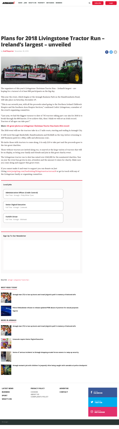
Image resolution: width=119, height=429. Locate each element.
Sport (4, 395)
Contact (64, 392)
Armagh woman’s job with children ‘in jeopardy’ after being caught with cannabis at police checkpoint (50, 365)
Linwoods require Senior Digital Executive (28, 339)
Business (6, 392)
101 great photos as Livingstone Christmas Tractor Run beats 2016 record (38, 126)
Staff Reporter (8, 51)
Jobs (25, 3)
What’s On (32, 3)
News (20, 3)
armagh (10, 280)
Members (59, 3)
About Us (35, 394)
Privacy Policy (38, 388)
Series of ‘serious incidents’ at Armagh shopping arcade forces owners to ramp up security (46, 352)
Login (111, 3)
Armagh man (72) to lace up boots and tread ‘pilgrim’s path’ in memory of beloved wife (44, 294)
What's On (7, 399)
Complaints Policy (39, 397)
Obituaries (50, 3)
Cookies (34, 392)
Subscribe (98, 3)
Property (41, 3)
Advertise (64, 388)
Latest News (7, 388)
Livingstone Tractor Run (21, 280)
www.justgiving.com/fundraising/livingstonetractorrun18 (31, 171)
